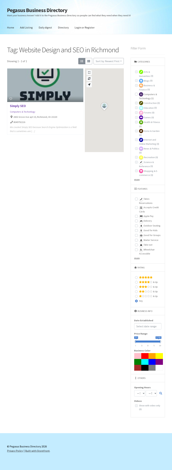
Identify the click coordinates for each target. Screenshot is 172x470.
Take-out (145, 245)
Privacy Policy (15, 450)
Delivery (145, 221)
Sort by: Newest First (108, 61)
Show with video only (149, 407)
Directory (63, 27)
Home (10, 27)
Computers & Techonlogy (22, 111)
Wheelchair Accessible (147, 251)
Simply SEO (18, 106)
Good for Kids (148, 231)
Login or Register (85, 27)
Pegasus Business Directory (37, 10)
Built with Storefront (37, 450)
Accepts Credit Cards (149, 209)
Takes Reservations (146, 201)
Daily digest (45, 27)
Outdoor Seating (149, 226)
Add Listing (26, 27)
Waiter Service (148, 240)
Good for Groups (150, 235)
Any (141, 300)
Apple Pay (146, 216)
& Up (148, 282)
